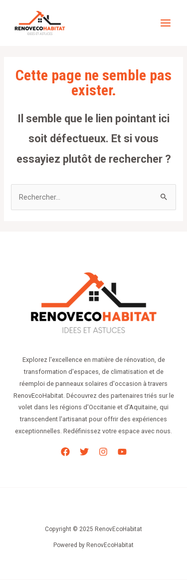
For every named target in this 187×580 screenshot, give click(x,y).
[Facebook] (65, 451)
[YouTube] (122, 451)
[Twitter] (84, 451)
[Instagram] (103, 451)
